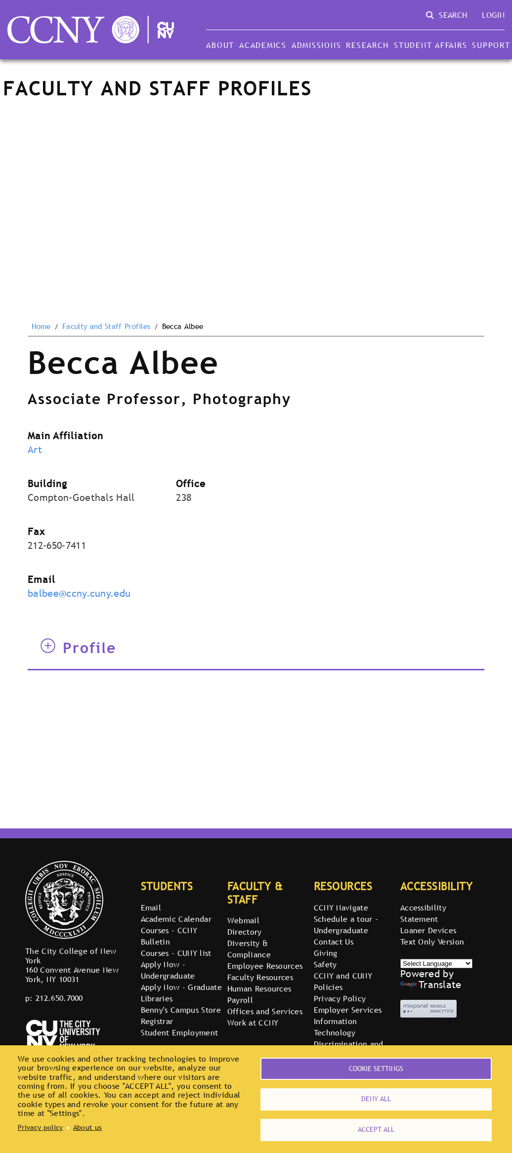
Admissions (316, 45)
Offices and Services (264, 1011)
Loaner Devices (428, 930)
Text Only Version (432, 941)
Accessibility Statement (423, 913)
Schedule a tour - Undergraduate (346, 924)
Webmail (243, 920)
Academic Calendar (176, 918)
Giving (326, 952)
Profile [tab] (78, 647)
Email (151, 907)
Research (367, 45)
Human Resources (259, 988)
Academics (263, 45)
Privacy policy (40, 1125)
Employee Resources (265, 965)
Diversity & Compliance (249, 949)
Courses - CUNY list (176, 952)
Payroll (240, 999)
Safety (325, 964)
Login (493, 14)
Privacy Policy (340, 998)
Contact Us (333, 941)
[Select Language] (436, 963)
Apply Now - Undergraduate (168, 970)
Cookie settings (376, 1064)
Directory (244, 931)
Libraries (157, 998)
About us (87, 1125)
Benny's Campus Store (181, 1009)
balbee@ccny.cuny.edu (79, 593)
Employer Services (348, 1009)
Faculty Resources (260, 977)
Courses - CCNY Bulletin (169, 936)
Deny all (376, 1096)
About (220, 45)
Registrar (157, 1021)
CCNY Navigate (341, 907)
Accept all (376, 1128)
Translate (431, 984)
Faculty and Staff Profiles (106, 326)
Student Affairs (430, 45)
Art (35, 449)
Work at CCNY (253, 1022)
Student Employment (179, 1032)
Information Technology (335, 1027)
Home (41, 326)
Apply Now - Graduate (181, 987)
